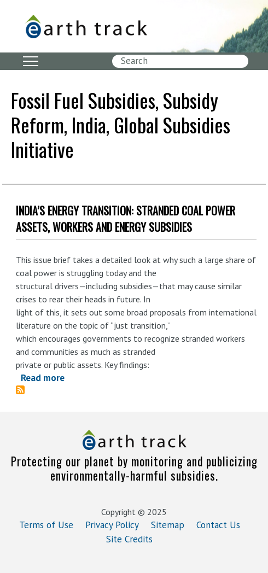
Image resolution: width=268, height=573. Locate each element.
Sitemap (167, 525)
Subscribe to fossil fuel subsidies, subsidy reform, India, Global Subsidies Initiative (24, 389)
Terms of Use (46, 525)
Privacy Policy (112, 525)
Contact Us (218, 525)
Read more (43, 378)
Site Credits (129, 539)
